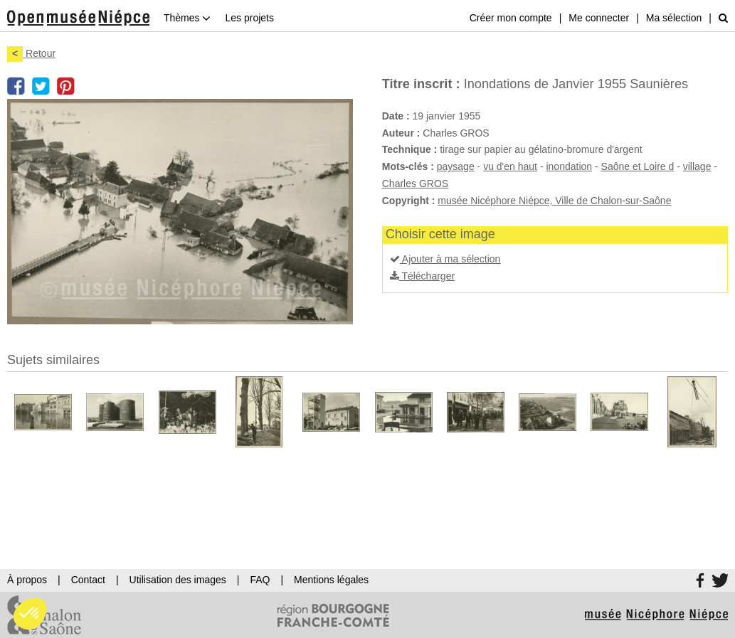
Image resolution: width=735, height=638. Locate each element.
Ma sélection (674, 17)
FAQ (260, 579)
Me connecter (599, 17)
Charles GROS (415, 183)
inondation (569, 166)
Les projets (249, 17)
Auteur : (401, 133)
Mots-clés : (408, 166)
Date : (396, 116)
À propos (27, 579)
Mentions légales (331, 579)
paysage (456, 166)
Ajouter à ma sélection (445, 259)
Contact (88, 579)
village (697, 166)
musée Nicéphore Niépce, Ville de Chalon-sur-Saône (554, 200)
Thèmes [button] (187, 17)
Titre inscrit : (421, 84)
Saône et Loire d (638, 166)
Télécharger (422, 276)
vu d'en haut (510, 166)
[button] (30, 614)
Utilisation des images (177, 579)
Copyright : (408, 200)
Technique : (410, 149)
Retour (31, 53)
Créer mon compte (511, 17)
